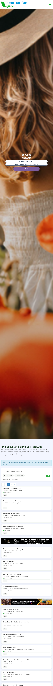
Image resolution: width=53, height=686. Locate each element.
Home (3, 443)
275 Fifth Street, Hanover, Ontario (13, 503)
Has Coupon (8, 475)
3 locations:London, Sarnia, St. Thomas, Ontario (17, 674)
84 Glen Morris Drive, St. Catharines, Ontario (16, 576)
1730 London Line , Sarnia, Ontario (13, 662)
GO (26, 169)
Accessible (19, 475)
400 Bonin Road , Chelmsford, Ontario (14, 515)
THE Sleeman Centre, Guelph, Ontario (14, 636)
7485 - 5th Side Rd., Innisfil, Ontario (13, 563)
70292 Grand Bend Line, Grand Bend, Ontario (16, 588)
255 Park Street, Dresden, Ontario (13, 490)
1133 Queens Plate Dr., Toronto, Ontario (14, 624)
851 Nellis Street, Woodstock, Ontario (14, 551)
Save (5, 495)
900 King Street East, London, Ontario (14, 528)
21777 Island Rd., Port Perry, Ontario (13, 611)
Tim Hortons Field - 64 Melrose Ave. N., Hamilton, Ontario (19, 649)
